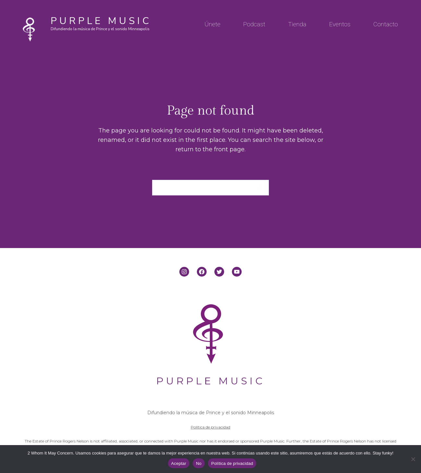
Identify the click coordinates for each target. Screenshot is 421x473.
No (198, 463)
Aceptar (178, 463)
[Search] (260, 187)
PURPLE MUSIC (101, 21)
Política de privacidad (210, 427)
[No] (413, 459)
